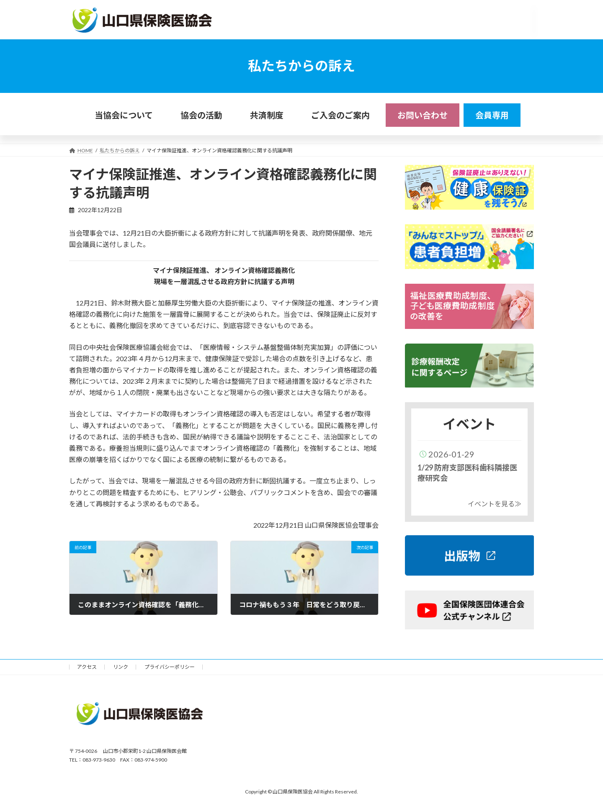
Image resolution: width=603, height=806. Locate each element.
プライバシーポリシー (169, 667)
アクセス (87, 667)
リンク (120, 667)
